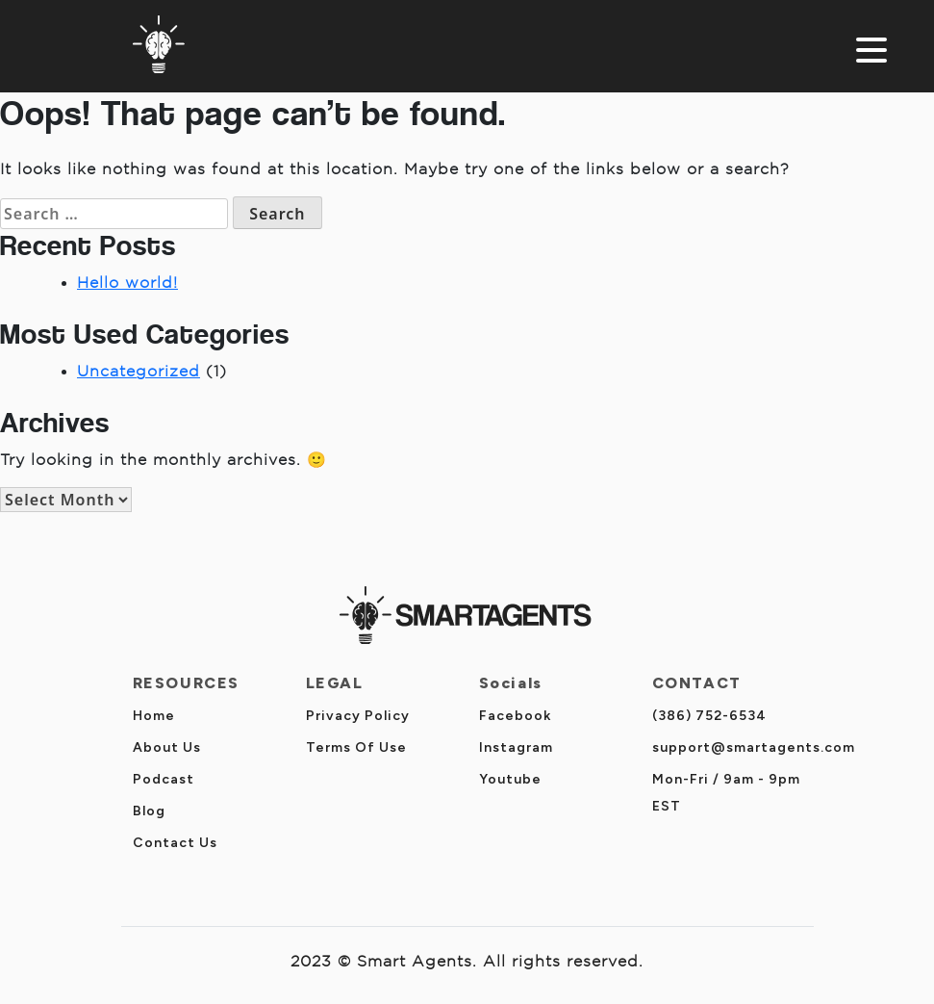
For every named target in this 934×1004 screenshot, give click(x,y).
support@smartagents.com (753, 747)
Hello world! (127, 282)
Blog (149, 811)
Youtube (510, 779)
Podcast (163, 779)
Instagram (516, 747)
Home (154, 716)
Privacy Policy (358, 716)
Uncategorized (138, 371)
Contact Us (175, 843)
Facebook (515, 716)
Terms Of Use (356, 747)
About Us (167, 747)
